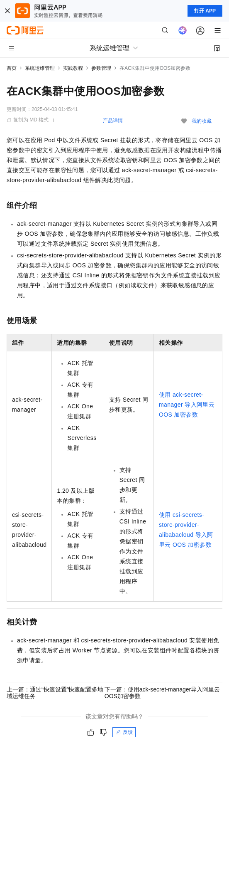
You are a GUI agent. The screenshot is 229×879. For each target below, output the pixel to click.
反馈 (124, 732)
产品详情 (113, 120)
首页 (12, 68)
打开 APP (205, 11)
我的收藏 (202, 121)
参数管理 (101, 68)
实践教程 (73, 68)
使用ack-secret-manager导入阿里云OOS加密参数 (186, 404)
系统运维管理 (40, 68)
